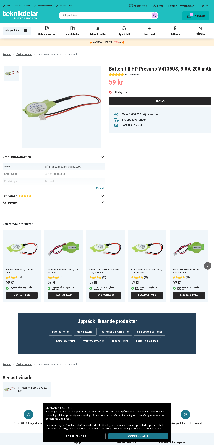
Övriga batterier (24, 54)
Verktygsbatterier (93, 341)
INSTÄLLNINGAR (75, 436)
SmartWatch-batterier (149, 331)
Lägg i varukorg (22, 295)
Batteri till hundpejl (147, 341)
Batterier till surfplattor (115, 331)
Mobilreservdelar (47, 31)
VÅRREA (200, 31)
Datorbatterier (60, 331)
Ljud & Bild (124, 31)
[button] (54, 157)
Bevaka (160, 100)
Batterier (175, 31)
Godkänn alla (138, 436)
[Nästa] (207, 266)
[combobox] (108, 15)
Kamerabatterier (65, 341)
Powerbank (150, 31)
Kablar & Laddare (98, 31)
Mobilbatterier (85, 331)
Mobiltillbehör (72, 31)
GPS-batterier (120, 341)
